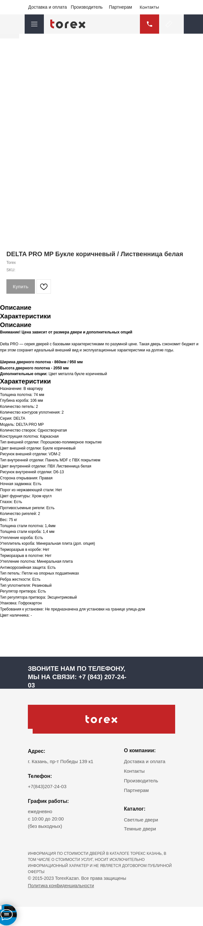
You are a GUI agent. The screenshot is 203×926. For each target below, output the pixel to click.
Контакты (149, 7)
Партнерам (120, 7)
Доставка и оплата (47, 7)
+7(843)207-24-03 (47, 786)
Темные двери (140, 828)
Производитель (87, 7)
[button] (193, 24)
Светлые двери (141, 819)
